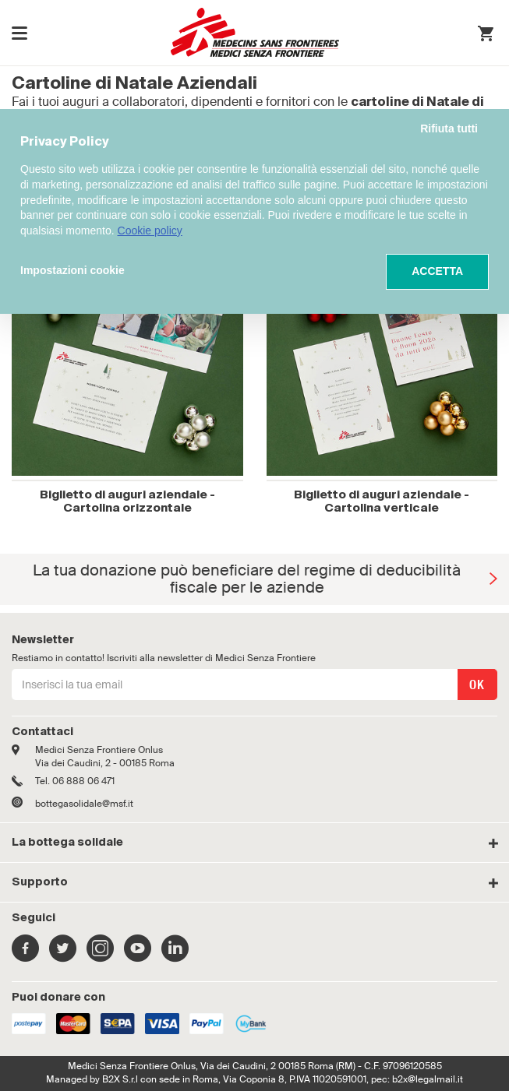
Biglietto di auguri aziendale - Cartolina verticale (381, 501)
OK (477, 685)
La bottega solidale (67, 842)
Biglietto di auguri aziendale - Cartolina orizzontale (127, 501)
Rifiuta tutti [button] (449, 128)
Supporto (40, 882)
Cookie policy (150, 230)
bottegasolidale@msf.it (84, 803)
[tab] (254, 842)
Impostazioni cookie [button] (72, 270)
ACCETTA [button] (437, 271)
